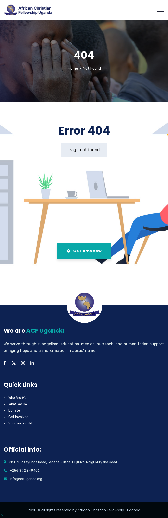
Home (72, 68)
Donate (14, 410)
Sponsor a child (20, 423)
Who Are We (17, 398)
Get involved (18, 417)
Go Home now (84, 251)
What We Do (17, 404)
